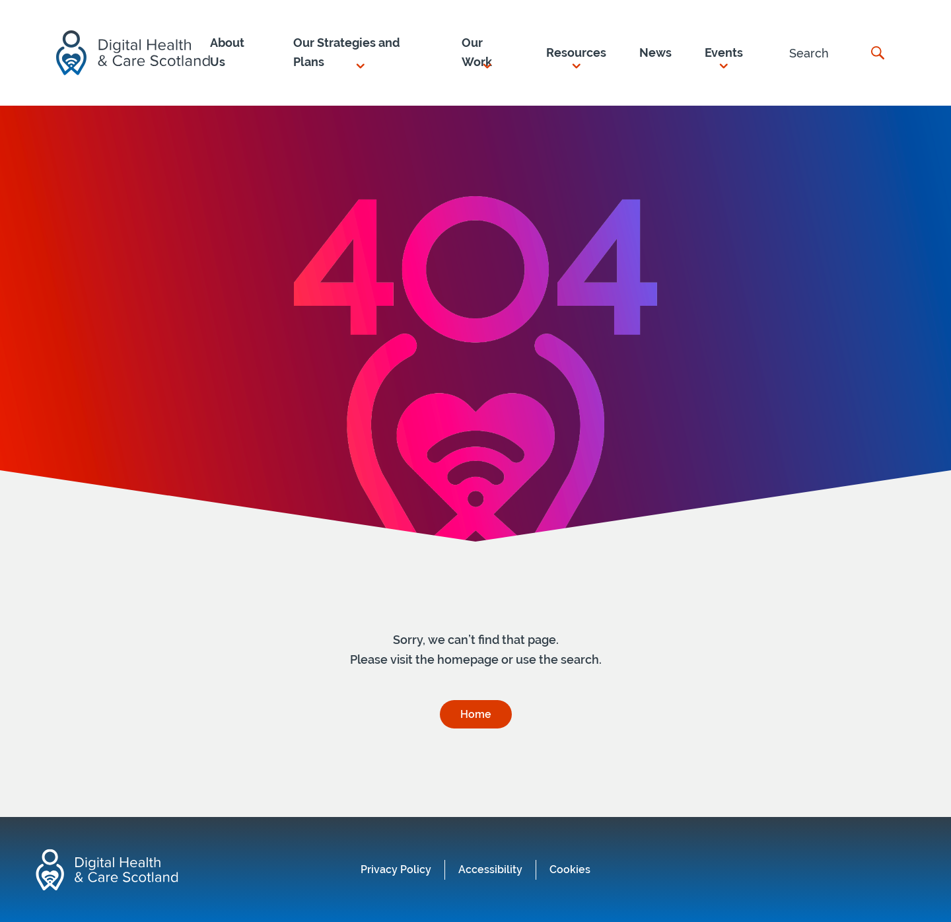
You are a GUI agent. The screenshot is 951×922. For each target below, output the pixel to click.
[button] (361, 53)
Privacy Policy (396, 869)
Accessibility (490, 869)
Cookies (569, 869)
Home (475, 714)
